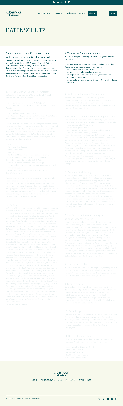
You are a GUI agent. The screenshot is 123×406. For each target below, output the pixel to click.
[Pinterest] (54, 2)
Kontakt (82, 13)
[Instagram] (69, 2)
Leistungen (58, 13)
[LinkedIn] (58, 2)
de (113, 13)
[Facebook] (65, 2)
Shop (92, 13)
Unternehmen (43, 13)
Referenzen (71, 13)
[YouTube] (61, 2)
